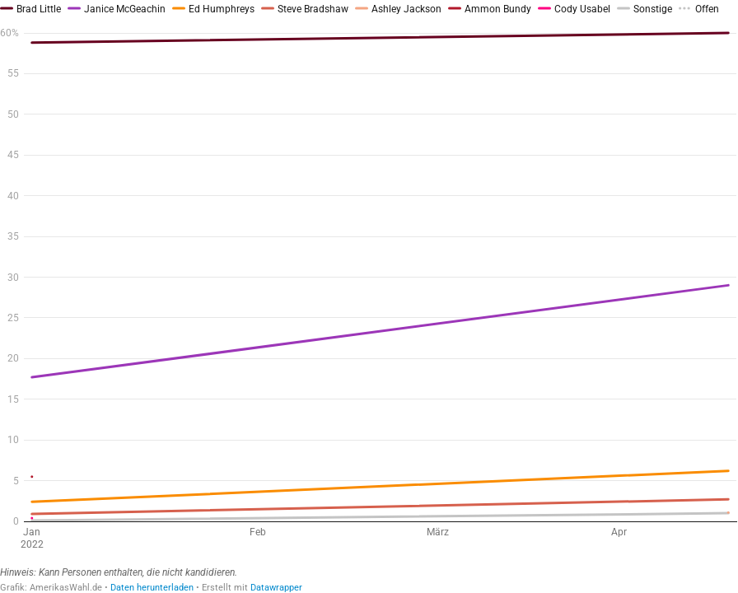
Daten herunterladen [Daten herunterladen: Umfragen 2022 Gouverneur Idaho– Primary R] (152, 587)
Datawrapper (276, 587)
